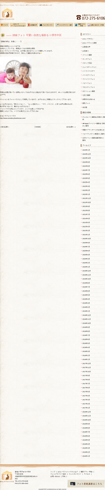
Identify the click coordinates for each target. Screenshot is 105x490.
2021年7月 (86, 214)
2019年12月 (86, 271)
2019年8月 (86, 283)
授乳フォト (86, 103)
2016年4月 (86, 444)
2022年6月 (86, 174)
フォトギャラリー (75, 474)
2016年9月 (86, 424)
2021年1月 (86, 234)
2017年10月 (86, 371)
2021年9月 (86, 206)
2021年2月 (86, 230)
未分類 (84, 107)
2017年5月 (86, 392)
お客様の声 (86, 47)
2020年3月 (86, 259)
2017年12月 (86, 363)
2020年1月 (86, 267)
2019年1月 (86, 311)
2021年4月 (86, 226)
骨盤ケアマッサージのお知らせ (93, 130)
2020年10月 (86, 238)
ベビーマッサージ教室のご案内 (93, 134)
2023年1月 (86, 150)
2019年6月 (86, 291)
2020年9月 (86, 243)
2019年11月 (86, 275)
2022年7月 (86, 170)
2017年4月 (86, 396)
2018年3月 (86, 351)
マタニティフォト (88, 87)
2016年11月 (86, 416)
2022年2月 (86, 190)
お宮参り (85, 51)
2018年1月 (86, 359)
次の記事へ (70, 127)
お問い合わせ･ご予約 (57, 476)
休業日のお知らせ (88, 99)
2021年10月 (86, 202)
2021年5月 (86, 222)
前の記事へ (5, 127)
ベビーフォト (87, 83)
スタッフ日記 (87, 63)
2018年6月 (86, 339)
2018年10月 (86, 323)
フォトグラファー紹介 (58, 474)
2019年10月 (86, 279)
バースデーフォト (88, 75)
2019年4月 (86, 299)
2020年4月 (86, 255)
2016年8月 (86, 428)
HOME (37, 127)
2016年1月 (86, 456)
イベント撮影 (87, 55)
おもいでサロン (87, 39)
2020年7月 (86, 247)
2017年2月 (86, 404)
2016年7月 (86, 432)
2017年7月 (86, 383)
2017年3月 (86, 400)
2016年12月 (86, 412)
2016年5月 (86, 440)
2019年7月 (86, 287)
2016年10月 (86, 420)
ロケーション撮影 (88, 91)
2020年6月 (86, 251)
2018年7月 (86, 335)
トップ (52, 472)
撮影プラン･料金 (87, 472)
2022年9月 (86, 162)
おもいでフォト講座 (89, 43)
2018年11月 (86, 319)
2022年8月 (86, 166)
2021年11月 (86, 198)
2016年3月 (86, 448)
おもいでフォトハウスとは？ (68, 472)
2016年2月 (86, 452)
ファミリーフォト (88, 79)
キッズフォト (87, 59)
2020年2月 (86, 263)
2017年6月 (86, 388)
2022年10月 (86, 158)
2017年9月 (86, 375)
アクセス (87, 474)
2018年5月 (86, 343)
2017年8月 (86, 379)
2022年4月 (86, 182)
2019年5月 (86, 295)
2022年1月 (86, 194)
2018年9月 (86, 327)
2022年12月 (86, 154)
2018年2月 (86, 355)
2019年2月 (86, 307)
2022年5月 (86, 178)
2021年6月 (86, 218)
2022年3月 (86, 186)
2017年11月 (86, 367)
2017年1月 (86, 408)
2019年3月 (86, 303)
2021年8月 (86, 210)
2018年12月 (86, 315)
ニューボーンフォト (89, 67)
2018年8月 (86, 331)
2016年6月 (86, 436)
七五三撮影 (86, 95)
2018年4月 (86, 347)
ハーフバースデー (88, 71)
